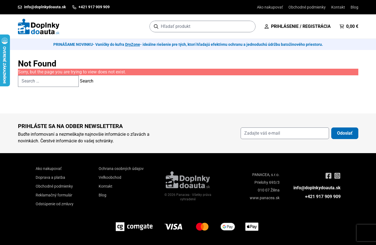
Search (86, 81)
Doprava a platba (50, 177)
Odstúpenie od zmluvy (54, 204)
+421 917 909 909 (323, 196)
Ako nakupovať (270, 7)
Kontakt (338, 7)
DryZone (132, 44)
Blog (354, 7)
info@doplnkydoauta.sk (317, 187)
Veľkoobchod (110, 177)
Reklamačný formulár (54, 195)
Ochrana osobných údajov (121, 168)
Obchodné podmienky (307, 7)
